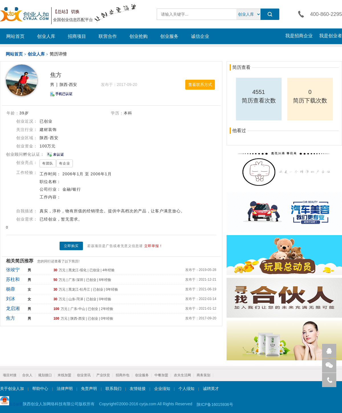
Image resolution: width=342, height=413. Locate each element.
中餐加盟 (161, 375)
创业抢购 (138, 36)
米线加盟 (64, 375)
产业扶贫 (103, 375)
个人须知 (186, 388)
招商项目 (77, 36)
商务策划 (203, 375)
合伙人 (27, 375)
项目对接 (10, 375)
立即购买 (71, 246)
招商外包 (122, 375)
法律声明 (65, 388)
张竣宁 (13, 269)
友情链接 (138, 388)
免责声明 (89, 388)
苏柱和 (13, 279)
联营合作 (108, 36)
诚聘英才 (211, 388)
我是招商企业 (299, 35)
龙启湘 (13, 308)
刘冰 (10, 298)
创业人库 (46, 36)
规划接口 (45, 375)
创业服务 (169, 36)
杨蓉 (10, 289)
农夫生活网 (182, 375)
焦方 (10, 318)
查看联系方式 (200, 84)
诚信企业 (200, 36)
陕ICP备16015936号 (215, 404)
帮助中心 (40, 388)
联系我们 (113, 388)
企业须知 (162, 388)
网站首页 (15, 36)
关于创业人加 (12, 388)
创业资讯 (84, 375)
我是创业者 (330, 35)
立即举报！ (153, 246)
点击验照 (11, 401)
